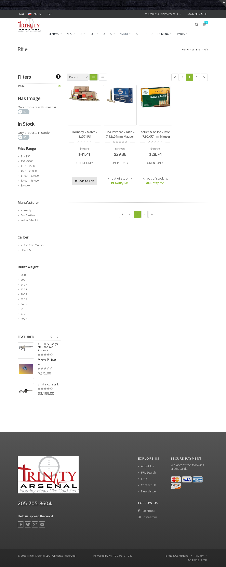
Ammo (124, 34)
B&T (92, 34)
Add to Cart (84, 181)
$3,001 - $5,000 (30, 180)
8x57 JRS (26, 250)
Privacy (199, 556)
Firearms (53, 34)
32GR (24, 299)
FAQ (21, 14)
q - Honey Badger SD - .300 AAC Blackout (48, 347)
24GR (24, 284)
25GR (24, 289)
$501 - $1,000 (29, 171)
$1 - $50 (25, 156)
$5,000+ (25, 185)
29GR (24, 294)
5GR (23, 275)
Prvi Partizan (28, 215)
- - (39, 364)
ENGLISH (35, 14)
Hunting (163, 34)
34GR (24, 304)
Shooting (142, 34)
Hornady (26, 210)
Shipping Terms (197, 560)
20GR (24, 279)
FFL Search (147, 473)
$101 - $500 (28, 166)
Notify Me (120, 183)
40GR (24, 318)
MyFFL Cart (115, 556)
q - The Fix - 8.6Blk (48, 384)
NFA (69, 34)
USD (49, 14)
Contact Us (147, 485)
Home (185, 49)
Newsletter (147, 491)
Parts (181, 34)
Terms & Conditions (176, 556)
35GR (24, 309)
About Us (146, 466)
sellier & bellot (29, 220)
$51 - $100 (27, 161)
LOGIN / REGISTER (197, 14)
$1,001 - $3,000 (30, 176)
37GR (24, 314)
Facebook (146, 511)
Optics (107, 34)
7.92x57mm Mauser (32, 245)
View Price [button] (47, 359)
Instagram (147, 517)
